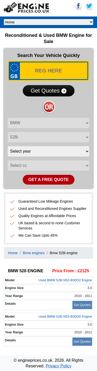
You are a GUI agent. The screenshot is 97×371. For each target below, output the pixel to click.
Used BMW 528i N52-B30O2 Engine (65, 280)
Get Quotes (48, 90)
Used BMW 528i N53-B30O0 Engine (65, 316)
